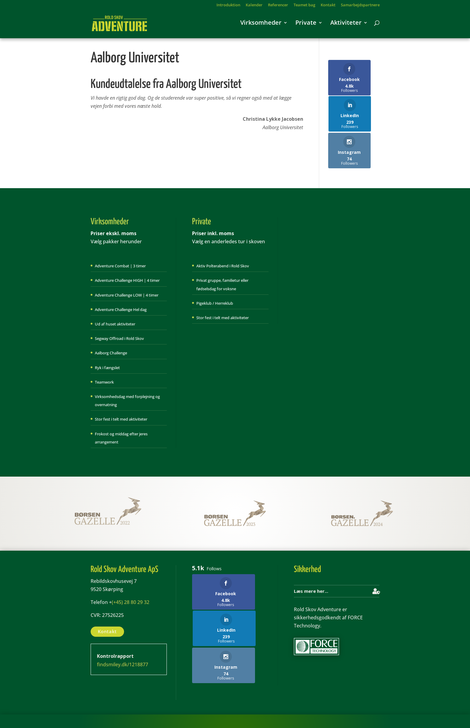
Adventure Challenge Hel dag (121, 285)
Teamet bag (304, 5)
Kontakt (328, 5)
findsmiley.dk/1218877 (122, 640)
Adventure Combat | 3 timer (120, 241)
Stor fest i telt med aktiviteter (121, 395)
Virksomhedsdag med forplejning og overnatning (127, 376)
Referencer (278, 5)
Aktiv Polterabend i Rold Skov (222, 241)
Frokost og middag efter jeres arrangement (121, 413)
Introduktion (228, 5)
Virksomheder (261, 26)
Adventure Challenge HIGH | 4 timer (127, 256)
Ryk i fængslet (107, 343)
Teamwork (104, 358)
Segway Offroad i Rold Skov (119, 314)
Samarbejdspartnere (360, 5)
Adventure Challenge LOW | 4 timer (126, 271)
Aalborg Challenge (111, 328)
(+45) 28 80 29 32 (130, 578)
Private (305, 26)
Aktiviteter (346, 26)
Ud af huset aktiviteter (115, 300)
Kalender (254, 5)
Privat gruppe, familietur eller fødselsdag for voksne (222, 260)
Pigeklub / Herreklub (214, 279)
